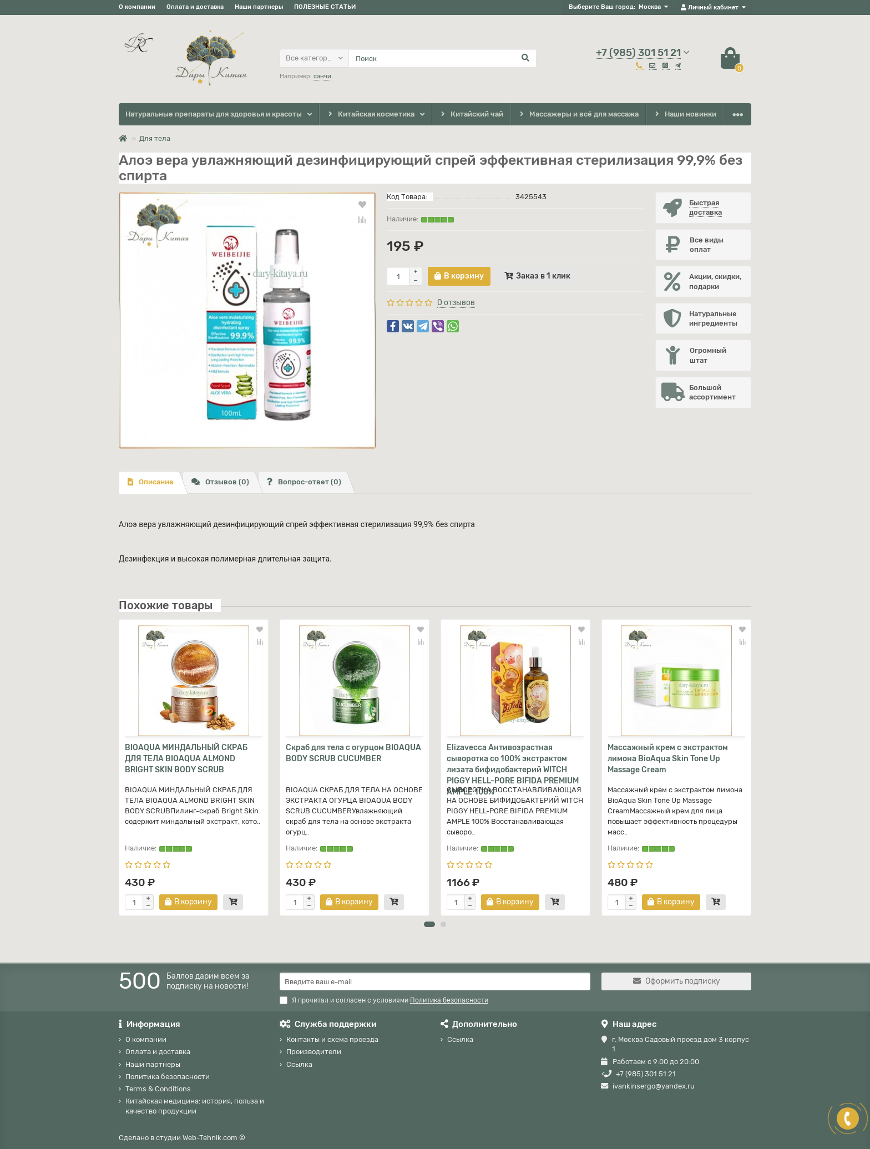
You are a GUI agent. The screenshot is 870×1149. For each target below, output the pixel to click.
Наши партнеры (259, 7)
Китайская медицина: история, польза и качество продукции (194, 1106)
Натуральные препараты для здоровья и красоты (213, 114)
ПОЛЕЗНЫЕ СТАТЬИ (325, 7)
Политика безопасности (167, 1076)
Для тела (154, 138)
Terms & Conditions (158, 1089)
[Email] (435, 981)
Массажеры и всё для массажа (578, 114)
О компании (137, 7)
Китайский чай (470, 114)
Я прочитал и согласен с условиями (384, 1000)
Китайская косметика (370, 114)
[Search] (442, 58)
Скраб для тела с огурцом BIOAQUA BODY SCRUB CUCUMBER (353, 753)
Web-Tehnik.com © (214, 1137)
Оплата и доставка (195, 7)
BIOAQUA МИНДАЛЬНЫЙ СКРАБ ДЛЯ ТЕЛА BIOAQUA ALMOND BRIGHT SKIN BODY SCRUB (186, 759)
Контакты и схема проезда (332, 1039)
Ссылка (299, 1064)
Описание (151, 482)
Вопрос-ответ (304, 482)
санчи (322, 76)
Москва (650, 7)
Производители (313, 1052)
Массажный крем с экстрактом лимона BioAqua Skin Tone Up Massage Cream (668, 759)
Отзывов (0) (220, 482)
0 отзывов (456, 302)
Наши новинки (685, 114)
